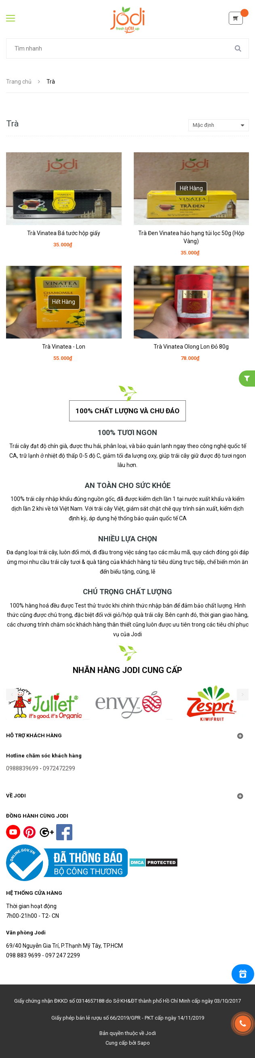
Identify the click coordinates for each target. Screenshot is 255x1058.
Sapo (143, 1043)
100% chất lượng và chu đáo (127, 411)
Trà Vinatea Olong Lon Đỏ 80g (191, 346)
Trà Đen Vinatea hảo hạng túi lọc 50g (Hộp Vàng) (191, 237)
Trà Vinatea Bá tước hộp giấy (63, 233)
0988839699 (22, 768)
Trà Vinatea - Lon (63, 346)
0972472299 (59, 768)
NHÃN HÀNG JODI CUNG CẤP (127, 670)
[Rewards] (243, 974)
